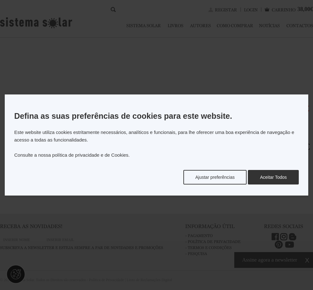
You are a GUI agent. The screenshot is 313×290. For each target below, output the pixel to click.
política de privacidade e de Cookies (90, 155)
